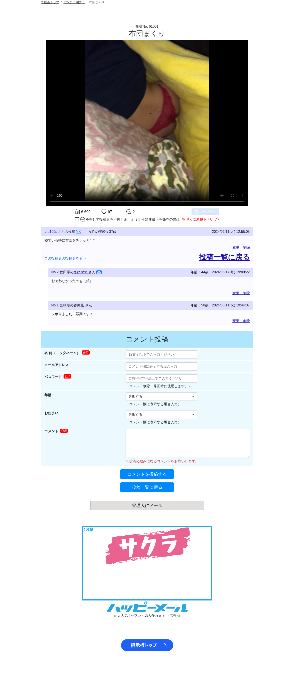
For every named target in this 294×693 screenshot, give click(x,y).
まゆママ (81, 272)
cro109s (51, 231)
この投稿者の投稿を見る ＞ (65, 258)
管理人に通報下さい (197, 219)
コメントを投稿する (147, 474)
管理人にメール (147, 505)
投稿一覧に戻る (224, 257)
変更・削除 (241, 247)
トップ (50, 2)
